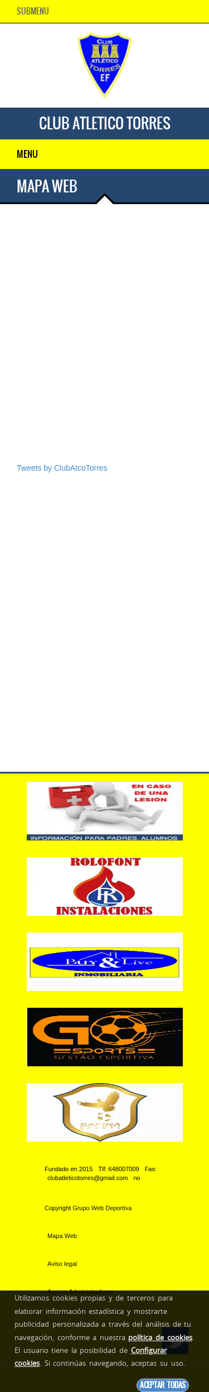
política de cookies (160, 1337)
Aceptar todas (163, 1385)
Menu (27, 154)
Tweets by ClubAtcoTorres (62, 467)
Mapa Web (62, 1235)
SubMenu (33, 11)
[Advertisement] (104, 350)
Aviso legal (62, 1263)
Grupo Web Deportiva (102, 1208)
